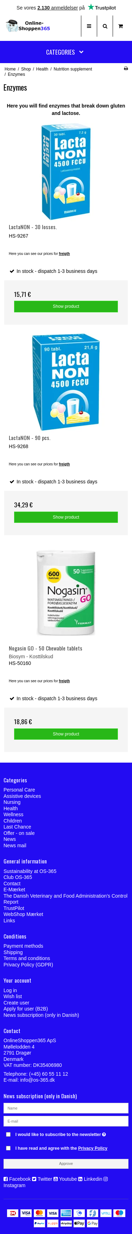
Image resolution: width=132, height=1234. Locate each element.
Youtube (68, 1179)
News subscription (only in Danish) (41, 1015)
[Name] (66, 1108)
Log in (10, 990)
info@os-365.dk (37, 1080)
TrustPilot (14, 908)
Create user (16, 1003)
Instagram (14, 1185)
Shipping (13, 952)
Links (9, 920)
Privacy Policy (92, 1148)
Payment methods (23, 946)
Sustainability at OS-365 (30, 871)
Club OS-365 (18, 877)
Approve (66, 1163)
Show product (66, 306)
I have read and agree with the (61, 1148)
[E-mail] (66, 1121)
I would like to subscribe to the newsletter (61, 1133)
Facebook (20, 1179)
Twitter (45, 1179)
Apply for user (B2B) (26, 1009)
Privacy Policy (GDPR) (28, 964)
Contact (12, 883)
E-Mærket (14, 889)
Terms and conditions (27, 958)
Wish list (13, 996)
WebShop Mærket (23, 914)
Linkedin (93, 1179)
